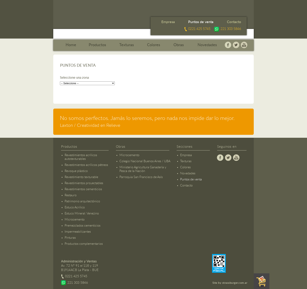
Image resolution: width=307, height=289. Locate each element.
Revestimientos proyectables (84, 183)
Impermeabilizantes (78, 231)
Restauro (71, 195)
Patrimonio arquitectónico (82, 201)
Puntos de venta (200, 22)
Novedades (207, 45)
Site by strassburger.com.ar (229, 283)
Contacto (234, 22)
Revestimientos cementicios (83, 189)
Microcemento (75, 219)
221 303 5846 (230, 29)
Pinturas (70, 237)
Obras (178, 45)
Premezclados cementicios (82, 225)
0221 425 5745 (199, 29)
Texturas (126, 45)
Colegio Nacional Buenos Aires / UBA (144, 161)
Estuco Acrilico (75, 207)
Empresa (168, 22)
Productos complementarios (84, 243)
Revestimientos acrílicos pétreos (86, 165)
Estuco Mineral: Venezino (82, 213)
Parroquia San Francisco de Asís (141, 177)
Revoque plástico (76, 171)
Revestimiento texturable (81, 177)
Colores (153, 45)
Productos (97, 45)
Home (71, 45)
